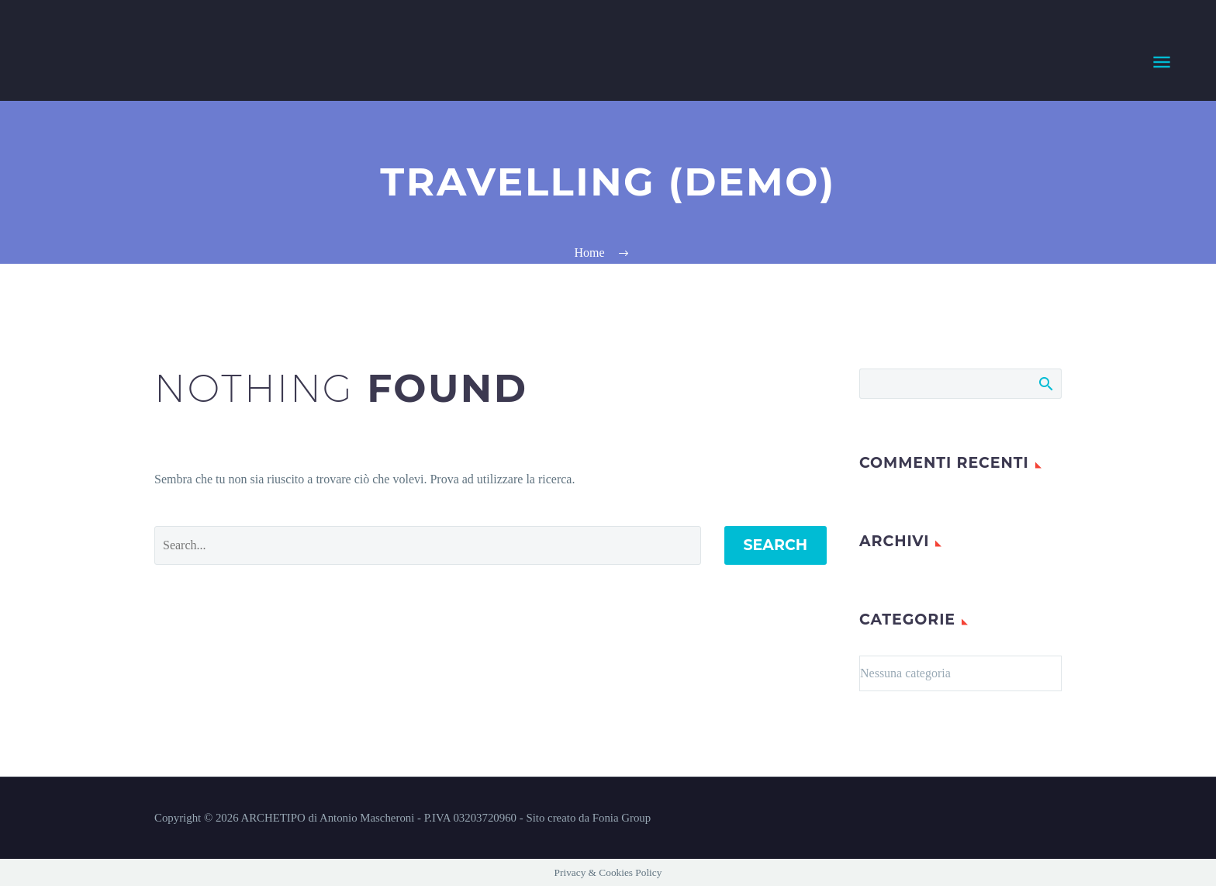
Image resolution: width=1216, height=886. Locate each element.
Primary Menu (1161, 62)
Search (776, 545)
